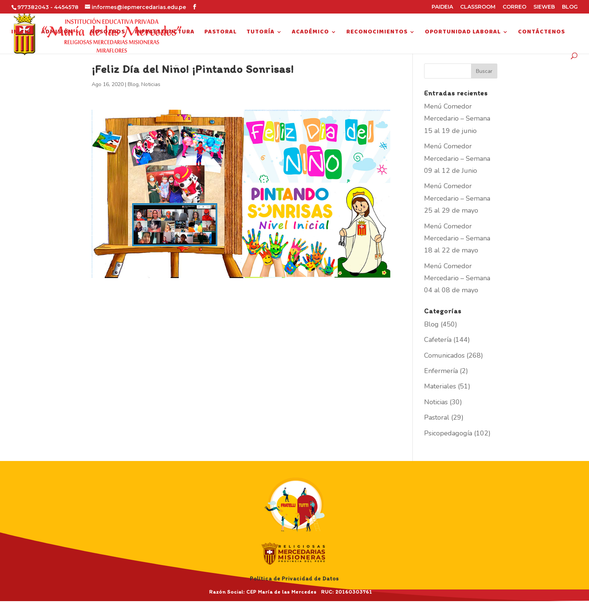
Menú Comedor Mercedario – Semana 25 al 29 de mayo (457, 198)
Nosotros (107, 33)
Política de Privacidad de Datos (294, 578)
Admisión (57, 33)
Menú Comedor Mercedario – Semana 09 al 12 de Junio (457, 158)
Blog (133, 84)
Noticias (150, 84)
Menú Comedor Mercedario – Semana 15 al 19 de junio (457, 118)
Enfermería (441, 370)
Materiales (440, 386)
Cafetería (438, 339)
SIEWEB (544, 7)
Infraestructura (165, 33)
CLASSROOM (477, 7)
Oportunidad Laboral (463, 33)
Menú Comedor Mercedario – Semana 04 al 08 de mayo (457, 278)
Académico (310, 33)
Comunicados (444, 355)
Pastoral (220, 33)
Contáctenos (541, 33)
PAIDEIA (442, 7)
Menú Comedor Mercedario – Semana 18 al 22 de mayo (457, 238)
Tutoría (260, 33)
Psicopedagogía (448, 433)
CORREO (514, 7)
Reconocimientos (377, 33)
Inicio (21, 33)
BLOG (570, 7)
